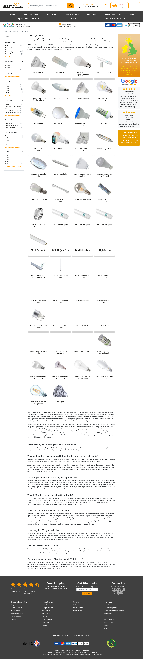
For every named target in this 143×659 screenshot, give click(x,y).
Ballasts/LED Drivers (113, 14)
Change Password (47, 608)
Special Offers (108, 622)
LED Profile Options (110, 608)
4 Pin (6, 50)
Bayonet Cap (9, 52)
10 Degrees (8, 69)
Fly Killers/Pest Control (28, 18)
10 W (6, 138)
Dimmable (8, 123)
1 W (6, 84)
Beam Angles (108, 614)
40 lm (7, 164)
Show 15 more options (12, 115)
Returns (44, 625)
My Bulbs (45, 617)
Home (5, 31)
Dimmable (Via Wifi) (11, 126)
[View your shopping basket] (119, 5)
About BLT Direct (16, 608)
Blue (6, 108)
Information (108, 602)
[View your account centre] (134, 5)
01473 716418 (88, 6)
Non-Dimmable (10, 128)
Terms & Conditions (17, 614)
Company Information (19, 602)
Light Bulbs (11, 14)
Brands (71, 18)
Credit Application (47, 619)
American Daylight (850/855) (12, 106)
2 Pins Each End (10, 48)
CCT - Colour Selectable (12, 110)
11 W (6, 142)
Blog (12, 605)
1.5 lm (7, 155)
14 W (6, 144)
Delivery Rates (15, 611)
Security (76, 602)
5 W (6, 136)
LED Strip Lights (72, 14)
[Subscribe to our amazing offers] (87, 589)
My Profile (45, 605)
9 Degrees (8, 67)
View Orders (46, 611)
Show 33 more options (12, 76)
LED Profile (92, 14)
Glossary (107, 625)
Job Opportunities (16, 617)
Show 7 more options (12, 57)
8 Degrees (8, 65)
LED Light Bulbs (31, 14)
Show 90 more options (12, 96)
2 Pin (6, 46)
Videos (106, 628)
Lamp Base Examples (111, 605)
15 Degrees (8, 73)
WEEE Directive (109, 619)
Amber (7, 104)
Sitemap (13, 619)
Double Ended (9, 54)
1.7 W (7, 93)
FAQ (105, 617)
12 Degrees (8, 71)
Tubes (132, 14)
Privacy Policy (77, 611)
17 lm (7, 159)
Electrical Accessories (114, 18)
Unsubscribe (46, 622)
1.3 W (7, 89)
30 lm (7, 162)
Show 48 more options (12, 147)
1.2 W (7, 87)
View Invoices (46, 614)
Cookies (75, 605)
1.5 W (7, 91)
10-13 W (7, 140)
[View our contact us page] (106, 5)
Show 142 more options (13, 167)
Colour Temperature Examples (114, 611)
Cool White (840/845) (12, 112)
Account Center (47, 602)
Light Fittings (51, 14)
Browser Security (78, 608)
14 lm (7, 157)
